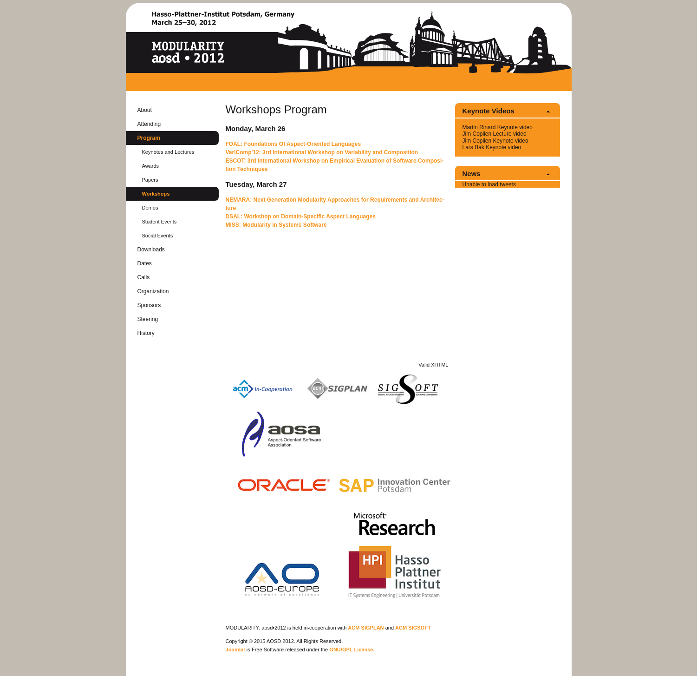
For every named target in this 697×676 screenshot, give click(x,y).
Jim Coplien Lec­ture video (494, 134)
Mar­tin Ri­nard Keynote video (497, 127)
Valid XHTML (433, 365)
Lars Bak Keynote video (491, 147)
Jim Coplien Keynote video (495, 141)
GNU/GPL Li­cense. (351, 649)
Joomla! (235, 649)
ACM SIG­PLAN (366, 627)
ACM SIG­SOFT (413, 627)
